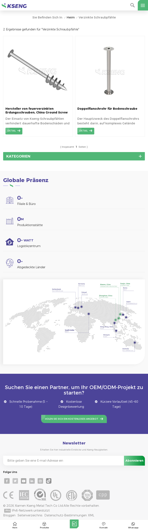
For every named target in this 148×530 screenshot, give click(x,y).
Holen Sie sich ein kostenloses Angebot (71, 419)
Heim (71, 17)
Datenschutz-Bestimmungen (65, 515)
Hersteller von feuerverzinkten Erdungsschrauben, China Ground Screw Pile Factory (36, 110)
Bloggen (9, 515)
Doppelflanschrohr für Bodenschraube (107, 108)
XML (91, 515)
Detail (12, 130)
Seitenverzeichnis (30, 515)
